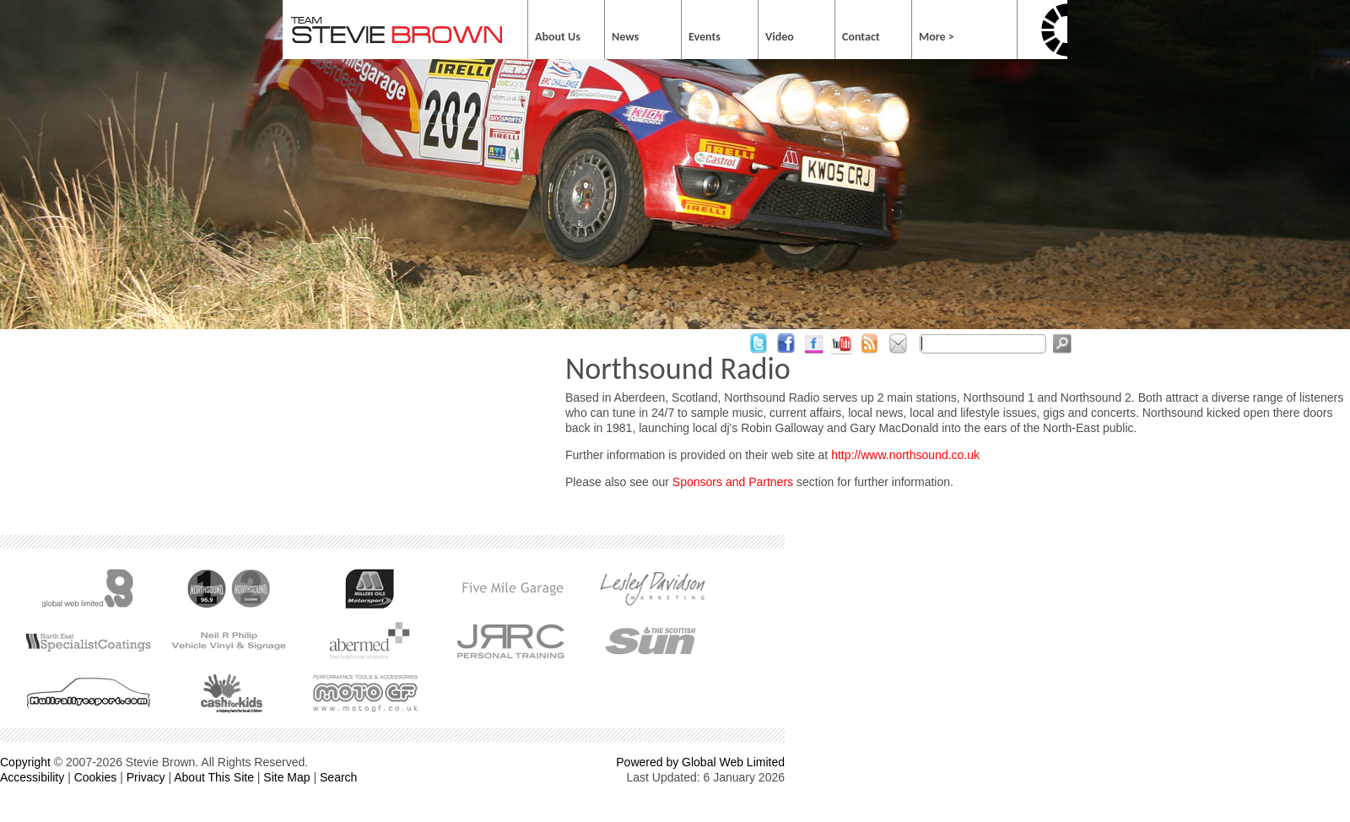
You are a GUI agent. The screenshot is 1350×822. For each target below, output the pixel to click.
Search (338, 777)
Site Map (286, 777)
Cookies (95, 777)
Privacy (146, 777)
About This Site (214, 777)
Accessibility (32, 777)
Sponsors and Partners (732, 482)
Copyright (25, 762)
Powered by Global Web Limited (700, 762)
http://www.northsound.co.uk (905, 455)
